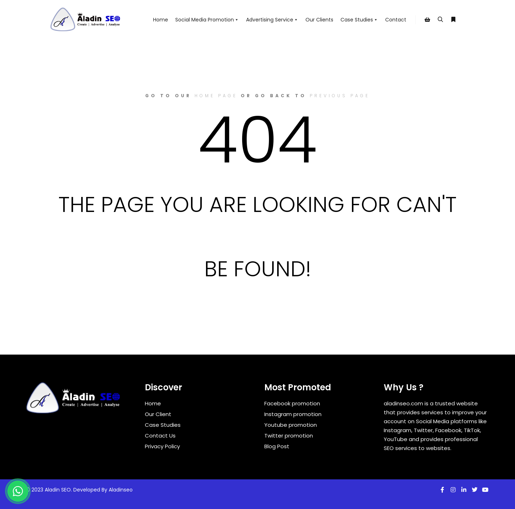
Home (160, 19)
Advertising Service (272, 20)
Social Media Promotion (207, 20)
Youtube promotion (290, 425)
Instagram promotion (293, 414)
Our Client (158, 414)
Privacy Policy (162, 446)
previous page (340, 96)
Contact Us (160, 435)
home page (216, 96)
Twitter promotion (288, 435)
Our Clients (319, 19)
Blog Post (276, 446)
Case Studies (359, 20)
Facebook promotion (292, 403)
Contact (395, 19)
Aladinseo (121, 489)
